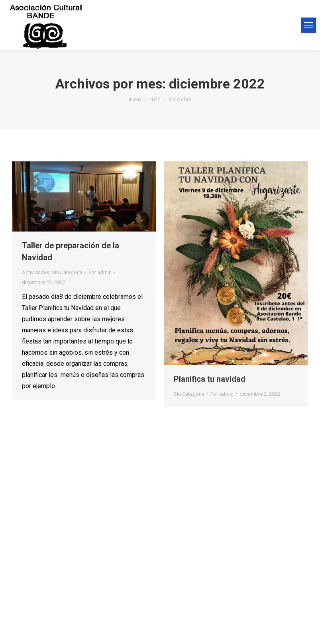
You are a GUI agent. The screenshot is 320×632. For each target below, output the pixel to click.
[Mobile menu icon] (308, 25)
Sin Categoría (67, 272)
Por (100, 272)
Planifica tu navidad (209, 379)
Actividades (35, 272)
